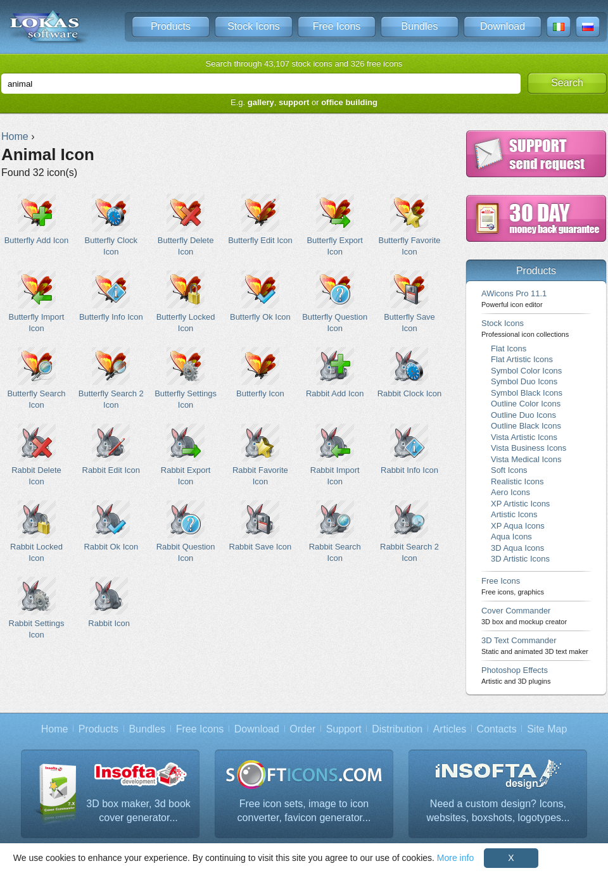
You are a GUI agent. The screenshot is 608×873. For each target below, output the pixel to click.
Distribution (397, 729)
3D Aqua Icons (517, 548)
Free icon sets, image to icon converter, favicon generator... (304, 810)
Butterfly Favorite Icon (409, 225)
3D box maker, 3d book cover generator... (138, 810)
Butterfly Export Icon (334, 225)
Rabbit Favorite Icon (260, 455)
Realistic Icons (517, 481)
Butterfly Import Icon (36, 301)
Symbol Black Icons (526, 393)
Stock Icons (253, 26)
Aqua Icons (511, 536)
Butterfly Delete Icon (186, 225)
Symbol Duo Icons (524, 381)
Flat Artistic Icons (522, 359)
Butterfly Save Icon (409, 301)
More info (455, 858)
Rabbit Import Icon (334, 455)
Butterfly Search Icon (36, 378)
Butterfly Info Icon (111, 296)
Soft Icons (509, 470)
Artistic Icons (514, 514)
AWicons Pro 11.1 (514, 298)
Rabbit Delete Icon (36, 455)
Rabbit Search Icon (334, 531)
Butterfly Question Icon (334, 301)
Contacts (497, 729)
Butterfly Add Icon (36, 219)
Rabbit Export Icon (186, 455)
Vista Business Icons (528, 448)
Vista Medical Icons (526, 459)
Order (302, 729)
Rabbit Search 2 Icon (409, 531)
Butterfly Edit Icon (260, 219)
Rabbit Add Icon (334, 372)
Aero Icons (510, 492)
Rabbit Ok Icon (111, 525)
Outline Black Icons (526, 425)
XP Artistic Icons (520, 503)
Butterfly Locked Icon (186, 301)
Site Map (547, 729)
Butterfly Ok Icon (260, 296)
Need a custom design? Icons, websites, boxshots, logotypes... (498, 810)
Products (171, 26)
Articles (449, 729)
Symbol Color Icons (526, 370)
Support (344, 729)
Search (567, 82)
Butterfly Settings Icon (186, 378)
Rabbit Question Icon (186, 531)
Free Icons (337, 26)
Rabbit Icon (109, 602)
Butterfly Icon (260, 372)
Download (502, 26)
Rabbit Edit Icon (111, 449)
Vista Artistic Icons (524, 437)
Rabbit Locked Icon (36, 531)
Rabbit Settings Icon (36, 608)
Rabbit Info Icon (409, 449)
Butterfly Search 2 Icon (111, 378)
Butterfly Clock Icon (111, 225)
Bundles (420, 26)
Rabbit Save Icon (260, 525)
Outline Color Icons (525, 403)
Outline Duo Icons (523, 415)
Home (54, 729)
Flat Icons (508, 348)
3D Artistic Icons (520, 558)
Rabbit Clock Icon (409, 372)
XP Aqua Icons (518, 526)
